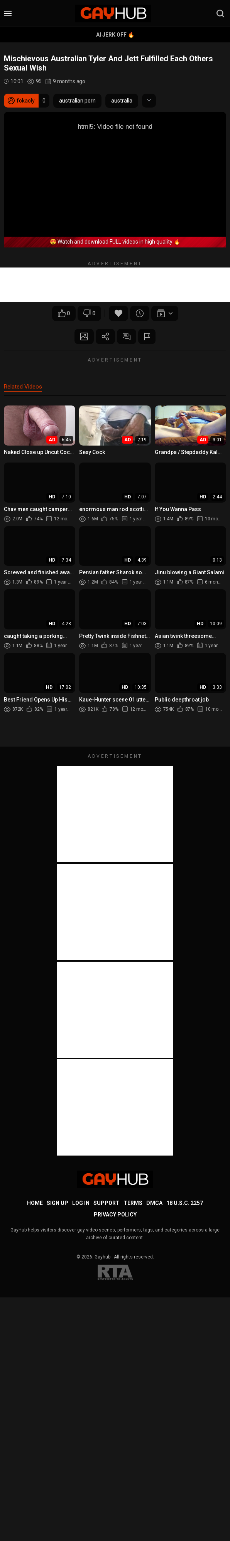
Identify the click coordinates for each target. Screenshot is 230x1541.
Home (35, 1203)
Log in (81, 1203)
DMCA (154, 1203)
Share (105, 336)
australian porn (77, 101)
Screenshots (84, 336)
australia (121, 101)
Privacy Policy (115, 1214)
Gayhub (102, 1257)
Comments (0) (126, 336)
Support (106, 1203)
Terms (132, 1203)
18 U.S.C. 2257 (184, 1203)
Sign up (57, 1203)
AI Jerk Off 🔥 (115, 35)
